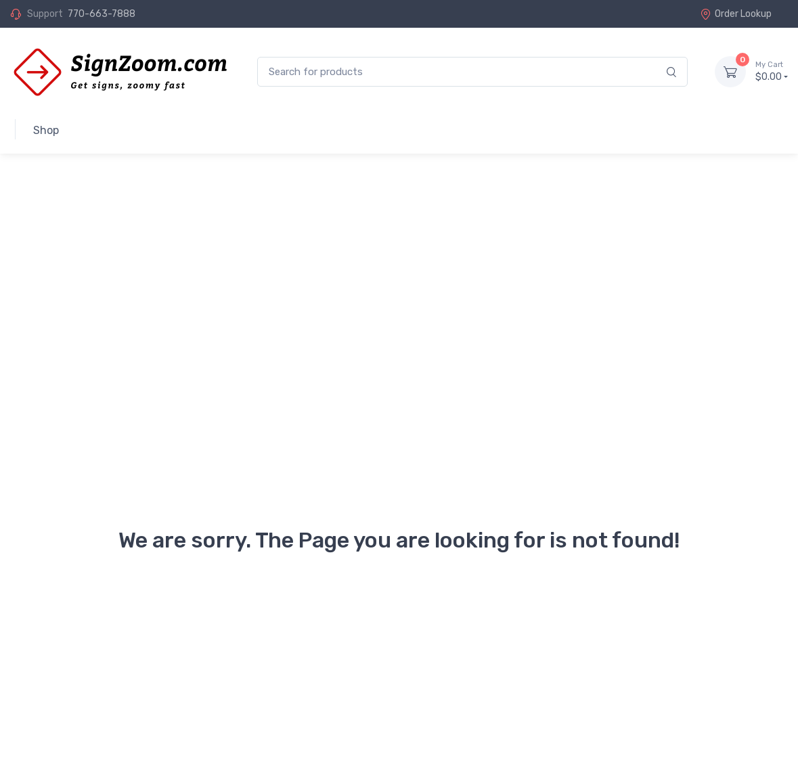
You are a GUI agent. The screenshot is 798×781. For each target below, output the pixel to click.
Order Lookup (736, 14)
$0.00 (771, 71)
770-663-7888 (101, 14)
